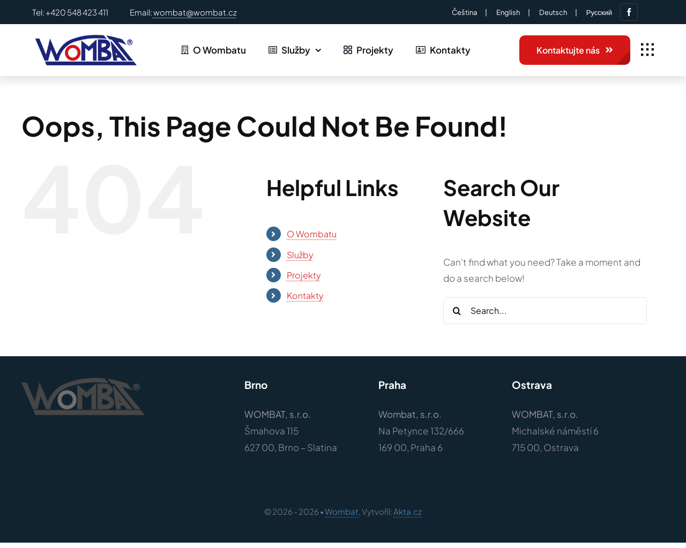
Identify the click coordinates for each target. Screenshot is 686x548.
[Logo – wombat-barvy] (84, 39)
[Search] (456, 310)
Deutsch (553, 12)
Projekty (304, 275)
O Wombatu (312, 233)
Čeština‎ (464, 12)
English (508, 12)
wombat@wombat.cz (195, 12)
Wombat (342, 511)
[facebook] (629, 12)
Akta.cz (407, 511)
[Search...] (545, 310)
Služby (300, 254)
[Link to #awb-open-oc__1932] (647, 49)
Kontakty (305, 295)
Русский (599, 12)
